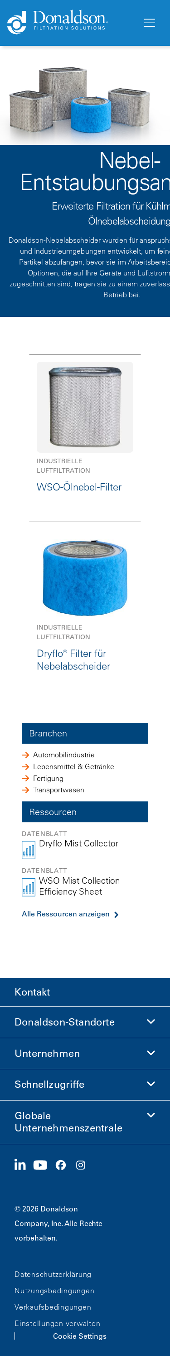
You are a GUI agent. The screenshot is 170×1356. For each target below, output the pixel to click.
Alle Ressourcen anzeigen (66, 913)
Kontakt (32, 992)
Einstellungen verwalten (57, 1323)
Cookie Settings (80, 1336)
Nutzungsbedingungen (54, 1290)
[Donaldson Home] (71, 22)
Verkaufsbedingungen (53, 1306)
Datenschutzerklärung (53, 1274)
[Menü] (148, 23)
